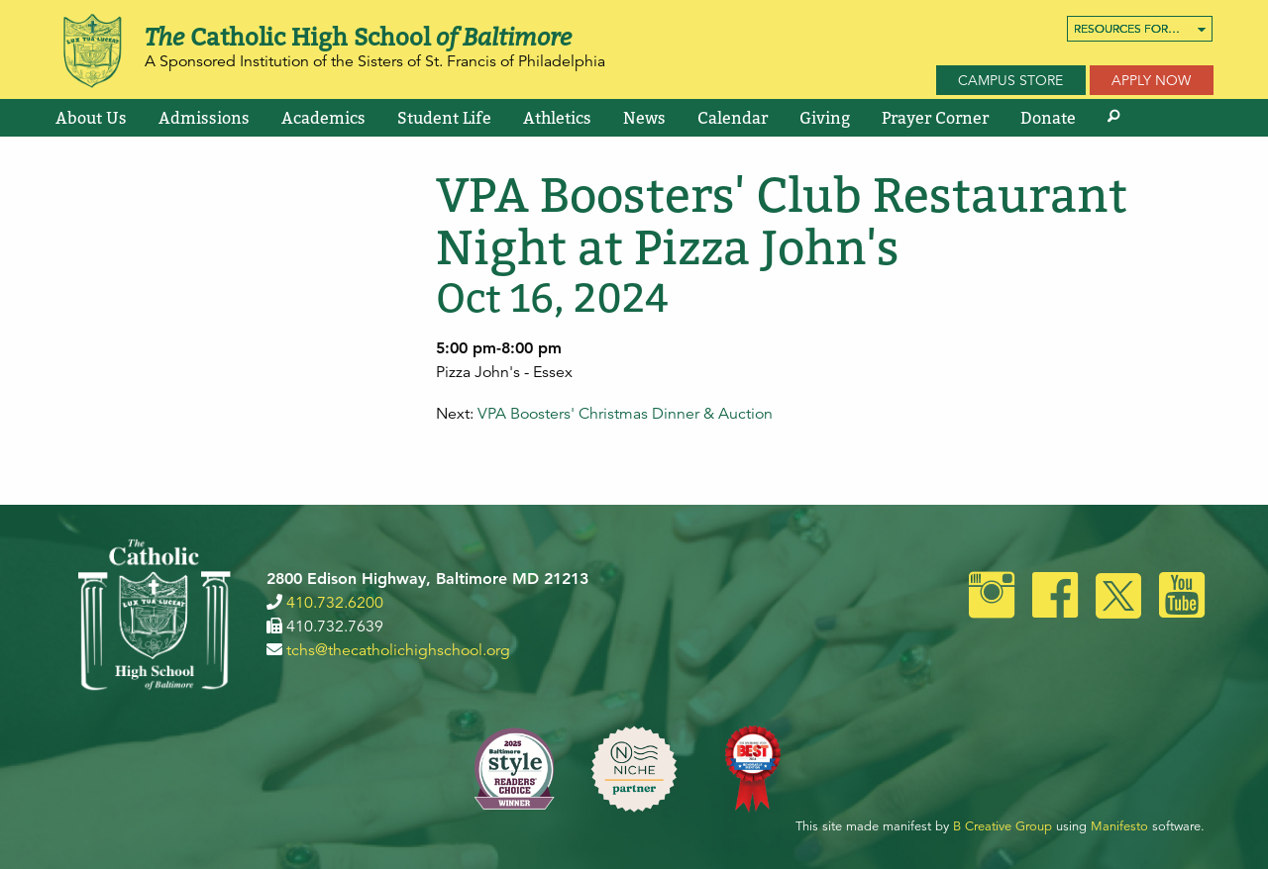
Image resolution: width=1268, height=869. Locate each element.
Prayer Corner (935, 118)
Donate (1048, 118)
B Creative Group (1002, 826)
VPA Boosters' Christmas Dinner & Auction (625, 414)
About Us (91, 118)
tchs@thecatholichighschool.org (398, 650)
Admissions (204, 118)
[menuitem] (1140, 29)
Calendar (732, 118)
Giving (824, 118)
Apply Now (1151, 80)
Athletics (557, 118)
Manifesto (1119, 826)
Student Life (444, 118)
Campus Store (1010, 80)
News (644, 118)
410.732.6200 (334, 603)
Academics (323, 118)
